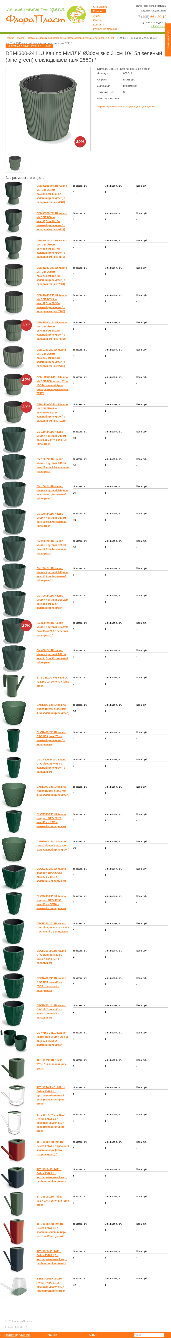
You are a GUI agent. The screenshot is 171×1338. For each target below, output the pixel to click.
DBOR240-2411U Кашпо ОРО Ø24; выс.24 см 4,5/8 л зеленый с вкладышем (52, 927)
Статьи (97, 20)
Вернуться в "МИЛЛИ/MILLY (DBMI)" (29, 45)
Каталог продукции (17, 1335)
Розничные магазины (106, 29)
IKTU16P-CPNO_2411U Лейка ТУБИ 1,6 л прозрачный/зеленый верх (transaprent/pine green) (50, 1122)
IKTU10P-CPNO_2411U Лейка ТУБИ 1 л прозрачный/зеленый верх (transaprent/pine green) (50, 1095)
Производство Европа (79, 38)
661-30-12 (16, 1326)
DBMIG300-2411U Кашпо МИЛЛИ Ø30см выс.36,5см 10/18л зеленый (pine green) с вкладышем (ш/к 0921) (51, 221)
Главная (10, 38)
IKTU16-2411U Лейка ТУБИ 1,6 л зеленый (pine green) (52, 1200)
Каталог (20, 38)
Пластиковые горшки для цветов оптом (46, 38)
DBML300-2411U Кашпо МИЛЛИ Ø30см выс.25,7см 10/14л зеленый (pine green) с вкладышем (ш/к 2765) (51, 357)
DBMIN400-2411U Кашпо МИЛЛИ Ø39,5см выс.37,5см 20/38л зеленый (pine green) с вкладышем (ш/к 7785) (51, 303)
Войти (138, 6)
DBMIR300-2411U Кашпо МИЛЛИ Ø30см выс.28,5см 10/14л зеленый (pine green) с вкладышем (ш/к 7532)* (51, 330)
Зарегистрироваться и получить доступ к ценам (126, 106)
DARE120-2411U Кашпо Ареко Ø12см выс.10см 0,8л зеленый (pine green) (52, 708)
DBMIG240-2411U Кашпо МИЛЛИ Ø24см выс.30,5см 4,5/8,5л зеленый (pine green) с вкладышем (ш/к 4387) (51, 194)
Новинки (51, 1335)
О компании (100, 6)
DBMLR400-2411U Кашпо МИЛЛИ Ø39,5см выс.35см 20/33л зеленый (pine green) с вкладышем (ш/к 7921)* (52, 412)
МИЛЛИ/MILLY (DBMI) (104, 38)
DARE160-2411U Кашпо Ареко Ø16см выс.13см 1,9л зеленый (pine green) (52, 845)
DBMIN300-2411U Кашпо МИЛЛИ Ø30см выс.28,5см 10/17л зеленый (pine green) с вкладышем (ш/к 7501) (51, 276)
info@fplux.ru (158, 26)
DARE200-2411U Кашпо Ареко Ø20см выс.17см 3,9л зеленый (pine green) (52, 790)
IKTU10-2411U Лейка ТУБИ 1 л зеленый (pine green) (51, 1064)
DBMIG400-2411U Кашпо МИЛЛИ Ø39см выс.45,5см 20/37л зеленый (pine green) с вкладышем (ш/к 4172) (51, 248)
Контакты (98, 24)
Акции (96, 15)
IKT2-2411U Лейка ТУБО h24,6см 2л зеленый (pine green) (52, 681)
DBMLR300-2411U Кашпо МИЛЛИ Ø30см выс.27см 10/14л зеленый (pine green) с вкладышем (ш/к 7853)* (52, 385)
